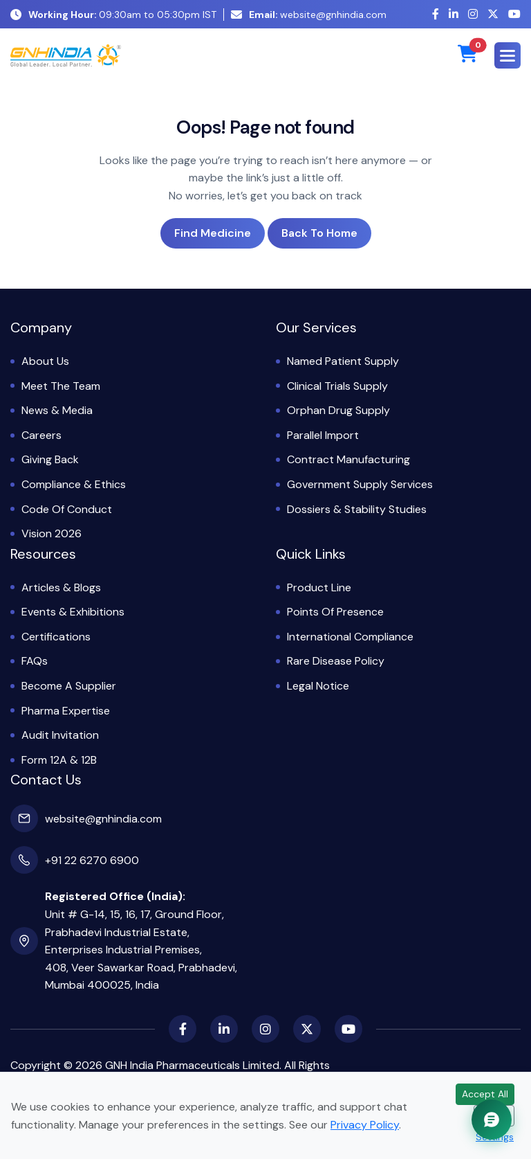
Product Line (319, 587)
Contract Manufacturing (348, 459)
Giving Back (50, 459)
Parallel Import (323, 435)
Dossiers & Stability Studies (357, 509)
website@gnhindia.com (308, 14)
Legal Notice (318, 686)
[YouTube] (514, 14)
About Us (45, 361)
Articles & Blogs (61, 587)
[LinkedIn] (453, 14)
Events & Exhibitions (72, 611)
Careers (41, 435)
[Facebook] (435, 14)
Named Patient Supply (343, 361)
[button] (507, 55)
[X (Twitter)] (493, 14)
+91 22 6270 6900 (92, 860)
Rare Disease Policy (335, 661)
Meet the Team (60, 386)
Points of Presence (335, 611)
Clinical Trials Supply (337, 386)
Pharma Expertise (65, 710)
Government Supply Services (360, 484)
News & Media (57, 410)
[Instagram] (473, 14)
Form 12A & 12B (59, 760)
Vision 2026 (51, 533)
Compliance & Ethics (73, 484)
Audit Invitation (60, 735)
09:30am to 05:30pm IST (113, 14)
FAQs (34, 661)
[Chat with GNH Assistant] (492, 1119)
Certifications (56, 636)
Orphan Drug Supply (338, 410)
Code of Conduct (66, 509)
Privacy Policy (364, 1124)
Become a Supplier (68, 686)
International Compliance (350, 636)
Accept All (485, 1094)
